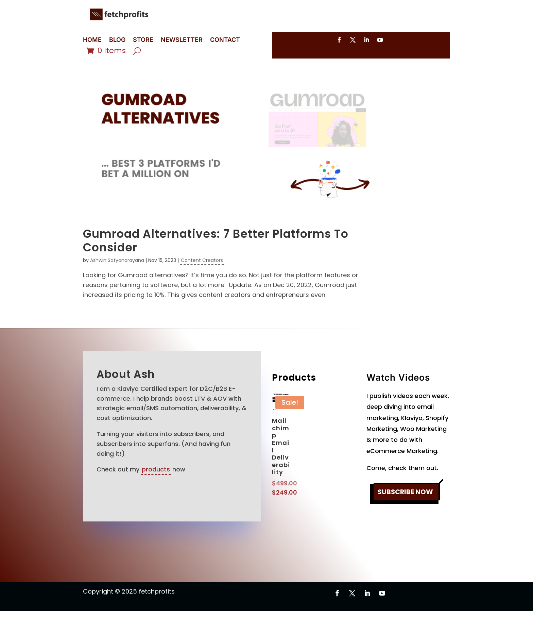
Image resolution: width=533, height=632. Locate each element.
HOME (92, 40)
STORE (143, 40)
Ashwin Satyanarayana (117, 281)
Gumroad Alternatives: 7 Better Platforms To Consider (215, 262)
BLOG (117, 40)
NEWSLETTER (182, 40)
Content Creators (202, 281)
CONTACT (225, 40)
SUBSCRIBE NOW (405, 514)
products (156, 490)
